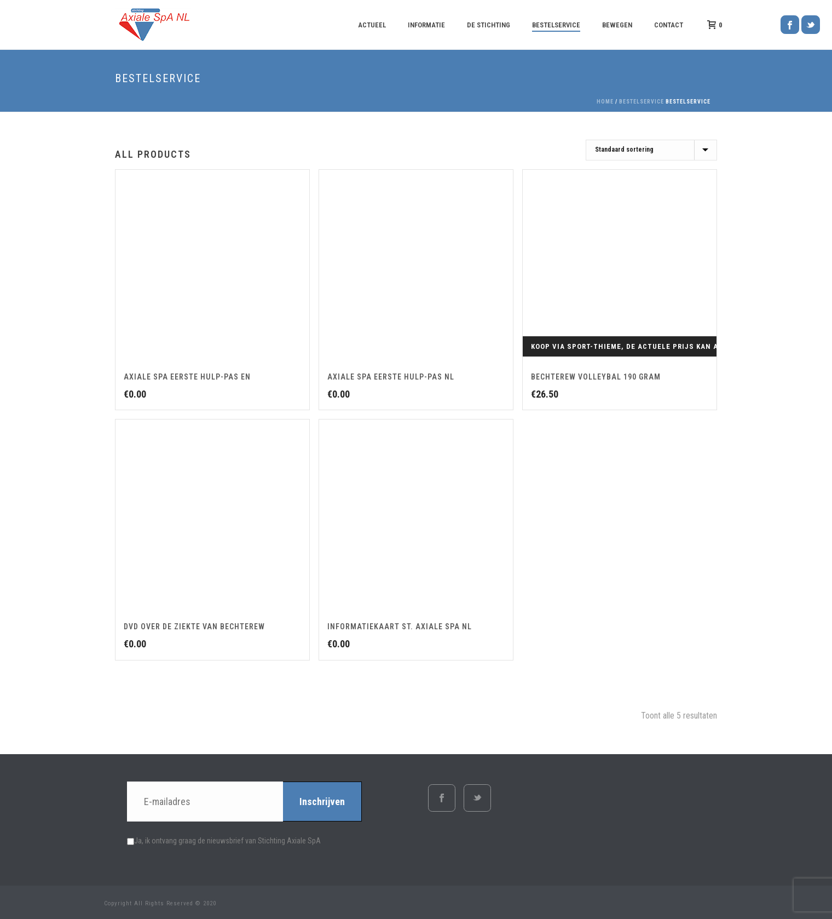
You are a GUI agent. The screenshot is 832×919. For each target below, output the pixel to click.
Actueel (372, 25)
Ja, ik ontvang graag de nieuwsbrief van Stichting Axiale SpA (224, 840)
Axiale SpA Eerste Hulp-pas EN (187, 376)
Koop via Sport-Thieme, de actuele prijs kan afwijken (640, 346)
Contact (668, 25)
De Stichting (488, 25)
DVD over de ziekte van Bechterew (194, 626)
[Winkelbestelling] (651, 150)
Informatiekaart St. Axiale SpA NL (399, 626)
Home (605, 102)
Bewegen (617, 25)
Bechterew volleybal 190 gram (596, 376)
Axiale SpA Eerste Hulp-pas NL (390, 376)
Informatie (426, 25)
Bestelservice (556, 25)
